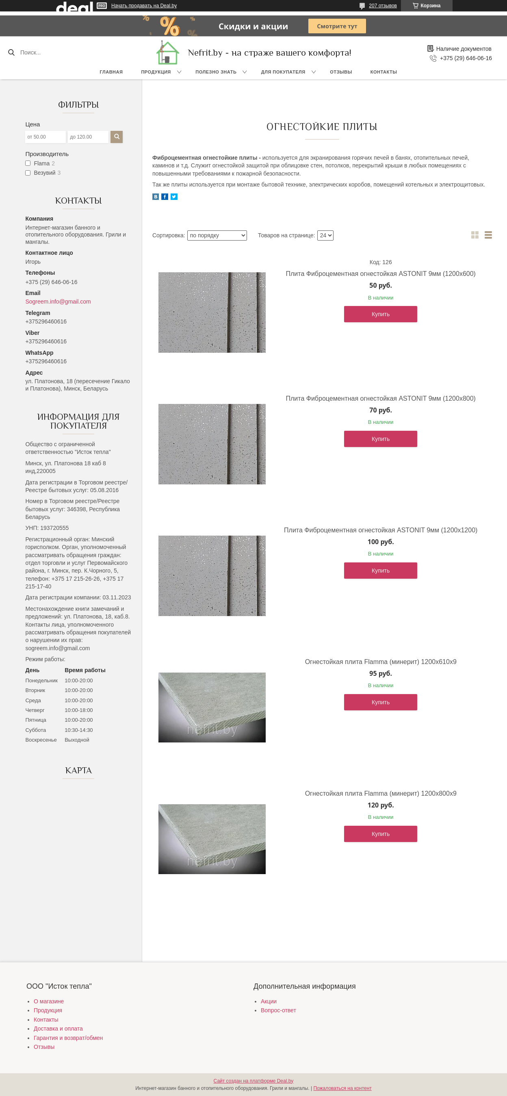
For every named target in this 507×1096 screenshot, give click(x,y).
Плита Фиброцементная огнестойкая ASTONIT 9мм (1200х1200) (380, 530)
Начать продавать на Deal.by (144, 6)
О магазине (49, 1001)
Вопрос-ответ (278, 1010)
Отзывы (341, 71)
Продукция (156, 71)
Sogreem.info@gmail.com (58, 301)
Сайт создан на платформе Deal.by (254, 1081)
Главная (111, 71)
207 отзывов (383, 6)
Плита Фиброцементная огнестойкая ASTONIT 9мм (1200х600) (381, 273)
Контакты (383, 71)
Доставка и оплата (58, 1028)
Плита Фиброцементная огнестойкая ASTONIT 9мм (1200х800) (381, 398)
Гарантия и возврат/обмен (68, 1038)
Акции (269, 1001)
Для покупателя (283, 71)
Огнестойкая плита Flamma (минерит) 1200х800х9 (381, 793)
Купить (381, 314)
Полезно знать (215, 71)
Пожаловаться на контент (342, 1088)
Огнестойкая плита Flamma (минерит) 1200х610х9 (381, 661)
